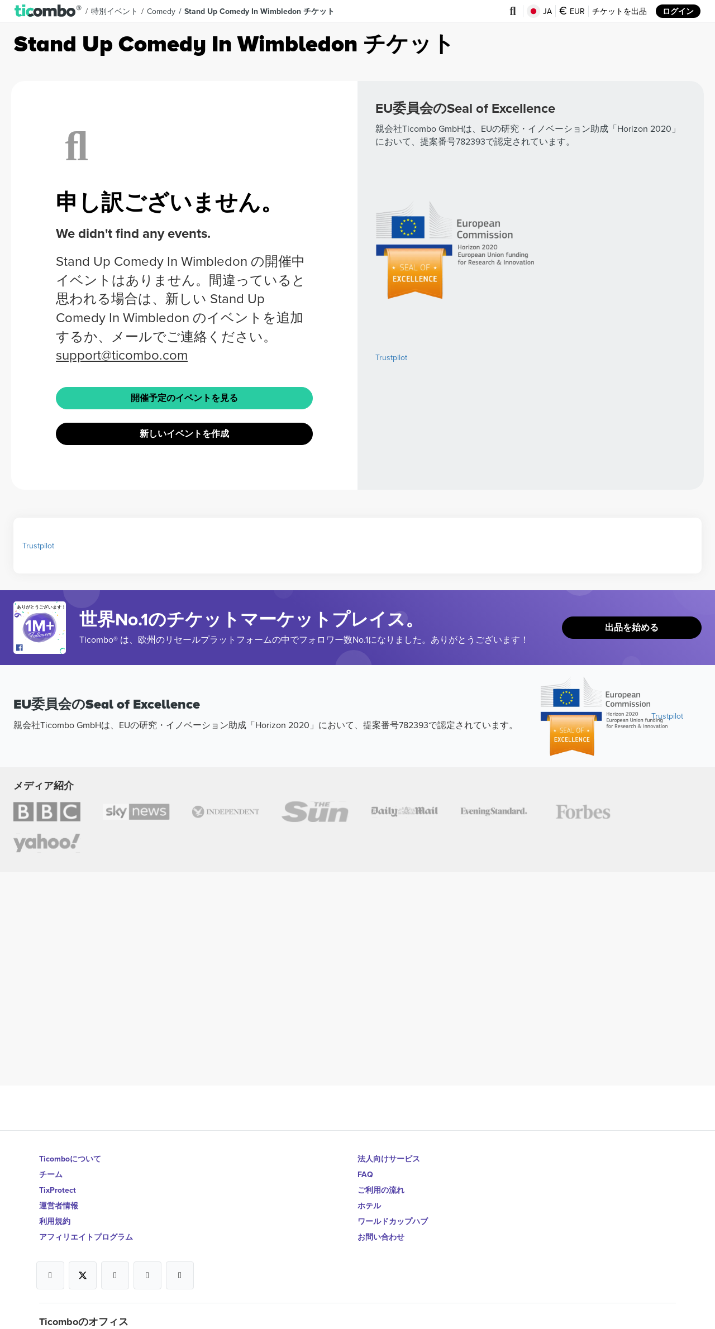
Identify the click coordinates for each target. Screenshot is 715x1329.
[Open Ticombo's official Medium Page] (147, 1275)
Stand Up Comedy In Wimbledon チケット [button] (259, 11)
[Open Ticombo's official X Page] (83, 1275)
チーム (51, 1174)
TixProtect (57, 1190)
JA (539, 11)
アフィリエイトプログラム (86, 1236)
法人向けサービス (389, 1158)
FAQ (365, 1174)
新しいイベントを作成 (184, 433)
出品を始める (632, 627)
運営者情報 (58, 1205)
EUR (572, 11)
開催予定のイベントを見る (184, 397)
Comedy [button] (161, 11)
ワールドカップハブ (393, 1221)
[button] (48, 11)
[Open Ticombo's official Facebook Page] (41, 648)
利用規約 (54, 1221)
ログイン (678, 11)
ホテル (369, 1205)
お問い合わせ (381, 1236)
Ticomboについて (70, 1158)
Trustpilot (391, 357)
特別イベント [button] (114, 11)
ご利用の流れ (381, 1190)
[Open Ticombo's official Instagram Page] (115, 1275)
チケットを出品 (619, 11)
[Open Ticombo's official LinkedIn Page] (180, 1275)
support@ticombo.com (122, 354)
